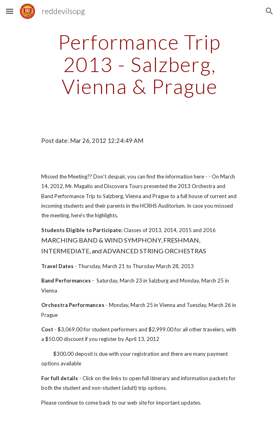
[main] (139, 64)
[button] (9, 11)
